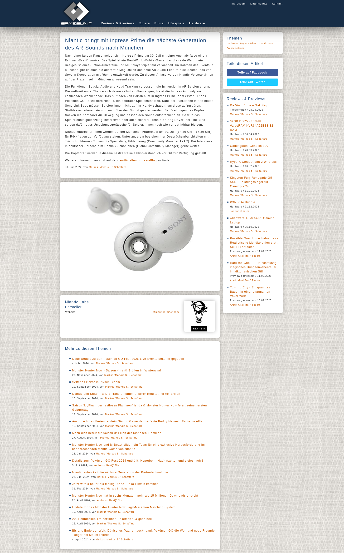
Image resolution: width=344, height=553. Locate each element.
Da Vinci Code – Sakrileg (248, 105)
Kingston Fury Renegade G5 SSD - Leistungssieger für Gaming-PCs (251, 182)
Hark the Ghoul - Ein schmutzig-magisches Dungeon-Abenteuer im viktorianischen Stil (254, 267)
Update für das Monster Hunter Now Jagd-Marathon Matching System (124, 507)
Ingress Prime (248, 43)
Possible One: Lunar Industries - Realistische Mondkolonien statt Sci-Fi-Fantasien (254, 243)
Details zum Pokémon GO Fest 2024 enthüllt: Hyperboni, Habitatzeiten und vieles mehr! (137, 460)
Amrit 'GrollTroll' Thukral (246, 256)
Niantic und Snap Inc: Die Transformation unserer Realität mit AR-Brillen (126, 393)
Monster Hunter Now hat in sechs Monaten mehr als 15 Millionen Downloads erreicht (135, 495)
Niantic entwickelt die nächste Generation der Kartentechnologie (120, 472)
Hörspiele (176, 23)
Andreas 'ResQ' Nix (106, 465)
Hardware (197, 23)
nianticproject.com (167, 312)
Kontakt (277, 3)
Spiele (144, 23)
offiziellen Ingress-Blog (139, 160)
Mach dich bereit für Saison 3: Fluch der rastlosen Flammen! (117, 433)
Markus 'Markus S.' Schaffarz (107, 167)
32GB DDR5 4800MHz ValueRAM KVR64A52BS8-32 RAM (251, 126)
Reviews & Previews (118, 23)
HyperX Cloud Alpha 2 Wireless (253, 161)
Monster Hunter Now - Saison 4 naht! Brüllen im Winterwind (116, 370)
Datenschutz (258, 3)
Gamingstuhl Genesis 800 (249, 146)
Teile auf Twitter (252, 82)
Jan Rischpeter (239, 211)
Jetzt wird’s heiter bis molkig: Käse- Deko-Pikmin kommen (115, 484)
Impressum (238, 3)
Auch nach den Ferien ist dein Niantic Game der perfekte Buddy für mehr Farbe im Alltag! (139, 421)
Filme (159, 23)
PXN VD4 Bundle (242, 202)
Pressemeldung (236, 48)
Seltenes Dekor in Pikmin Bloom (96, 382)
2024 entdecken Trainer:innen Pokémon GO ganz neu (112, 519)
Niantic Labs (266, 43)
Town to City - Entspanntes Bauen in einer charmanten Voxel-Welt (250, 292)
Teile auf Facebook (252, 72)
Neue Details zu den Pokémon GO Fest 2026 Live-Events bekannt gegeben (128, 358)
